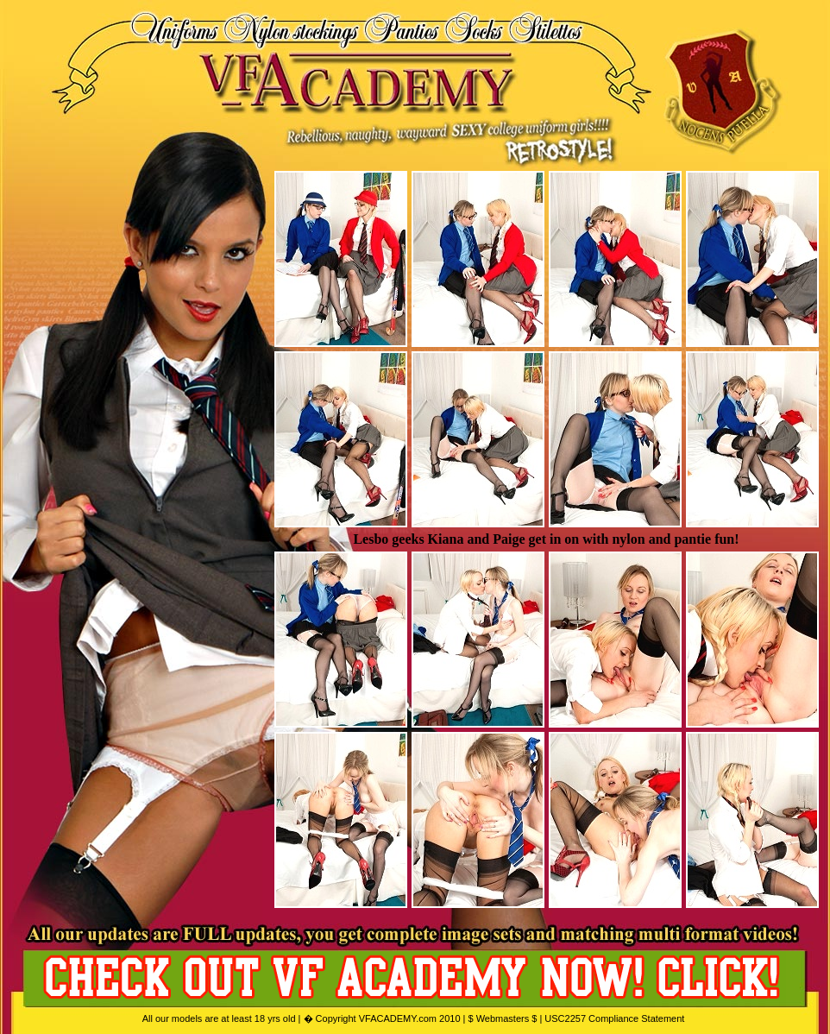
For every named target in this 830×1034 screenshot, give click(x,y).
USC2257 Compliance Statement (614, 1018)
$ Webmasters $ (502, 1018)
